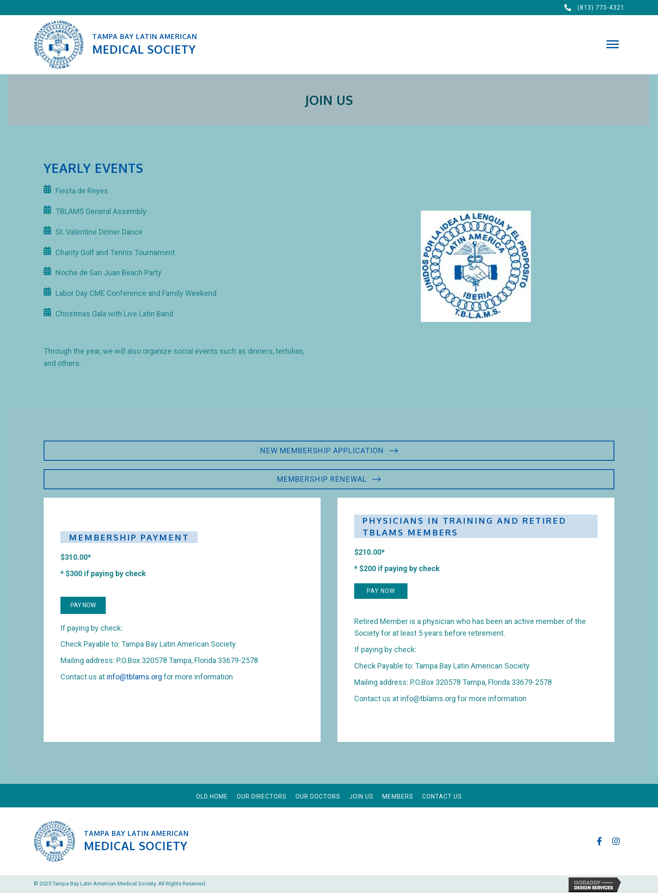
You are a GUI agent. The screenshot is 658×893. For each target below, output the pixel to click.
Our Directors (262, 796)
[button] (612, 44)
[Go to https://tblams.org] (305, 44)
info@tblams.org (134, 676)
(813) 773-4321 (600, 7)
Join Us (361, 796)
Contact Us (442, 796)
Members (397, 796)
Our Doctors (317, 796)
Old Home (212, 796)
